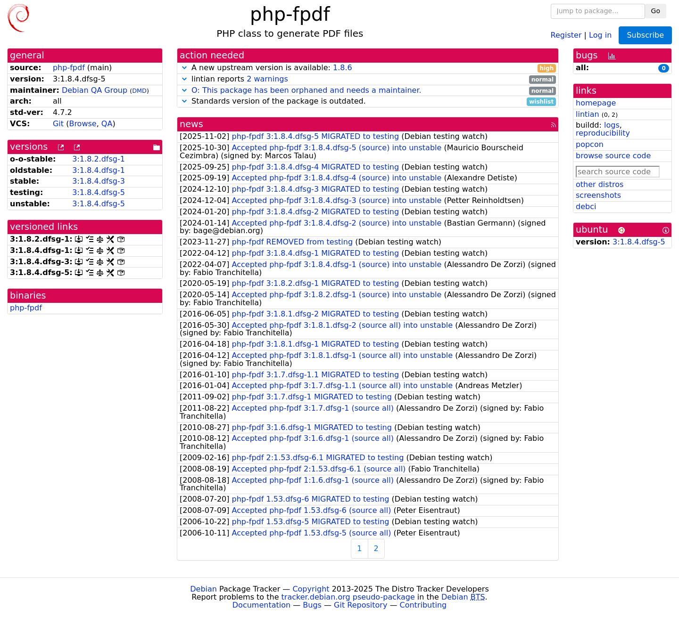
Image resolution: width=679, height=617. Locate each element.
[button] (184, 67)
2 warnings (267, 78)
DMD (139, 90)
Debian (203, 589)
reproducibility (603, 133)
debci (586, 206)
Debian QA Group (94, 90)
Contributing (423, 605)
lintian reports (368, 79)
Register (566, 34)
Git (58, 123)
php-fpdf (69, 67)
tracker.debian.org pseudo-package (348, 597)
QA (107, 123)
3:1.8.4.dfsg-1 (98, 170)
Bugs (312, 605)
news (191, 124)
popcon (590, 144)
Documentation (261, 605)
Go (655, 11)
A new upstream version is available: (368, 68)
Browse (82, 123)
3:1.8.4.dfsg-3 (98, 181)
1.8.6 (342, 67)
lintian (587, 114)
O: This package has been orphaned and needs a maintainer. (306, 90)
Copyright (310, 589)
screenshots (598, 195)
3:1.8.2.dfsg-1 (98, 158)
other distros (599, 184)
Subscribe (645, 35)
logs (612, 125)
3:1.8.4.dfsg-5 (98, 192)
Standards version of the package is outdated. (368, 101)
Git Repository (360, 605)
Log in (600, 34)
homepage (596, 102)
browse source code (613, 155)
